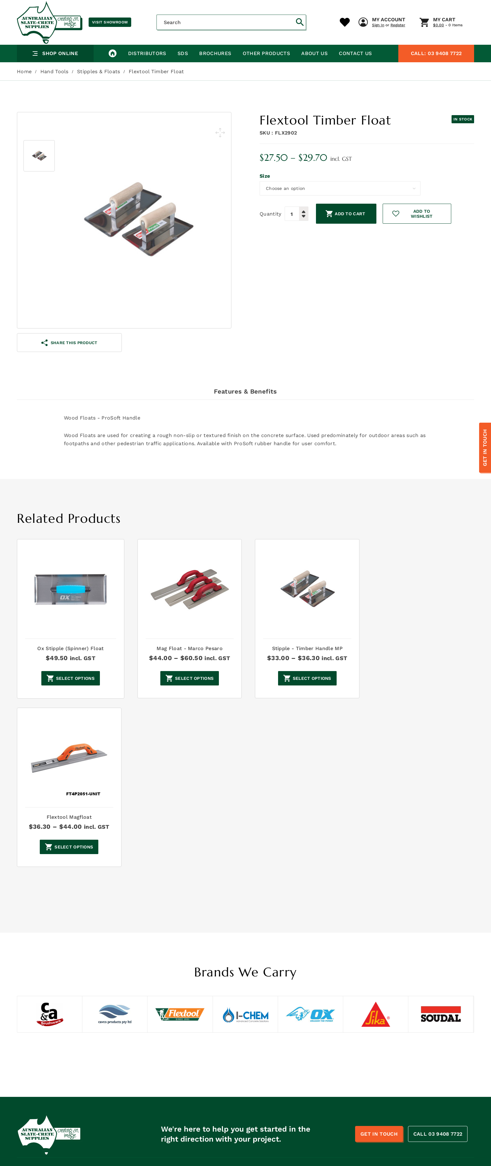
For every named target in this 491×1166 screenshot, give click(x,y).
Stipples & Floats (98, 88)
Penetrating (398, 1110)
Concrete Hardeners (318, 1035)
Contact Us (354, 70)
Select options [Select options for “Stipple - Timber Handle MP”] (309, 695)
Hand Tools (54, 88)
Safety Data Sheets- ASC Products (225, 1064)
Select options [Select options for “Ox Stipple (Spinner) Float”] (73, 695)
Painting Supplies (404, 1054)
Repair (303, 1073)
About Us (314, 70)
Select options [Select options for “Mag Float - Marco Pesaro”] (191, 695)
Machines (395, 1045)
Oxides (303, 1054)
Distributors (147, 70)
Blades (392, 1101)
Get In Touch (485, 447)
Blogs (191, 1092)
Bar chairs (396, 1082)
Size (265, 193)
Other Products (265, 70)
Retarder (394, 1073)
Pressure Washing (404, 1064)
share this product (69, 359)
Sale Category (311, 1120)
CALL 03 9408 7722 (437, 982)
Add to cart (350, 228)
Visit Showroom (110, 22)
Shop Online (55, 70)
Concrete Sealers (404, 1035)
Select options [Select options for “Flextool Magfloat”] (426, 695)
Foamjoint (396, 1092)
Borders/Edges (312, 1110)
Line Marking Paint (317, 1101)
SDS (182, 70)
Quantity (271, 228)
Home (24, 88)
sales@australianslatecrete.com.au (67, 1064)
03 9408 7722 (436, 70)
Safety (303, 1082)
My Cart (330, 50)
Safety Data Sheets (207, 1054)
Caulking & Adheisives (320, 1092)
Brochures (215, 70)
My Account (274, 50)
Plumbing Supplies (316, 1064)
